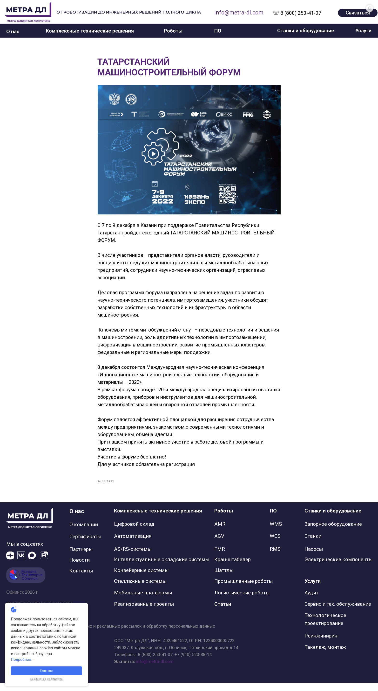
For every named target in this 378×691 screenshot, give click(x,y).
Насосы (313, 557)
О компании (83, 532)
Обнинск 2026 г (22, 599)
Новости (79, 568)
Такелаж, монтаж (325, 655)
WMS (276, 532)
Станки (312, 544)
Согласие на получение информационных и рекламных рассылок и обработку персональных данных (110, 634)
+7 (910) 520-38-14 (193, 662)
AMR (219, 532)
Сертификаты (85, 544)
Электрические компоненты (338, 567)
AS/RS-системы (133, 557)
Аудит (311, 600)
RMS (275, 557)
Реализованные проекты (144, 612)
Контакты (81, 579)
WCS (275, 544)
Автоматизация (132, 544)
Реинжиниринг (322, 644)
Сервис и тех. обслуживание (337, 612)
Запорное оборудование (333, 532)
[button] (12, 31)
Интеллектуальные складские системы (161, 567)
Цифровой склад (134, 532)
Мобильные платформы (143, 600)
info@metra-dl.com (238, 12)
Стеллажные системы (140, 589)
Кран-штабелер (232, 567)
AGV (219, 544)
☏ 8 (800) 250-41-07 (297, 13)
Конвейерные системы (141, 578)
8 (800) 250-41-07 (155, 662)
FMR (219, 557)
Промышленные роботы (243, 589)
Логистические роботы (242, 600)
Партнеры (81, 557)
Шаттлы (224, 578)
